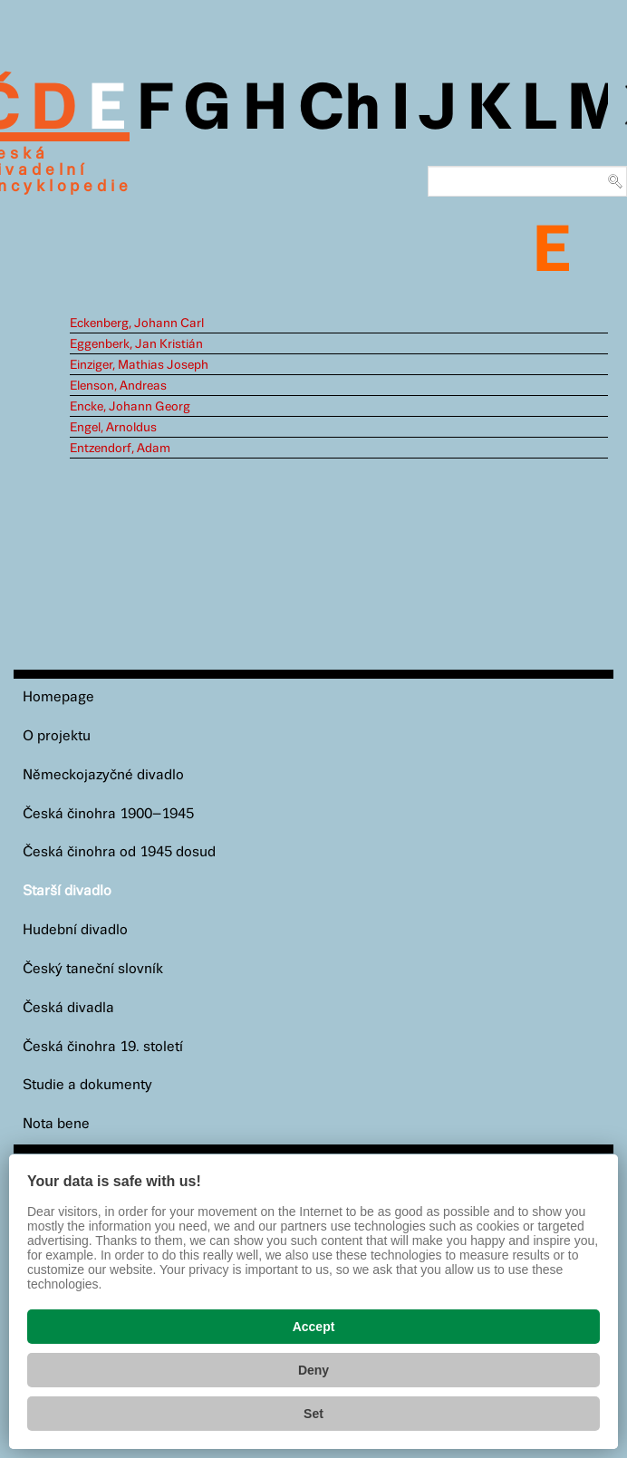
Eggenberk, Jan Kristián (136, 344)
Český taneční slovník (93, 969)
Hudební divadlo (75, 930)
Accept (314, 1326)
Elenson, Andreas (118, 386)
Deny (313, 1370)
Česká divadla (68, 1008)
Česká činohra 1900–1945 (108, 814)
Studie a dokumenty (87, 1085)
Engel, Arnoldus (113, 427)
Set (313, 1413)
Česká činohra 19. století (103, 1047)
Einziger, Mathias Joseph (139, 365)
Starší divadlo (67, 891)
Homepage (58, 697)
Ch (339, 110)
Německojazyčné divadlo (103, 775)
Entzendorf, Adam (120, 448)
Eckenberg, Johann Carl (137, 323)
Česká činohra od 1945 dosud (119, 852)
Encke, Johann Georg (130, 407)
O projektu (57, 736)
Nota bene (56, 1124)
